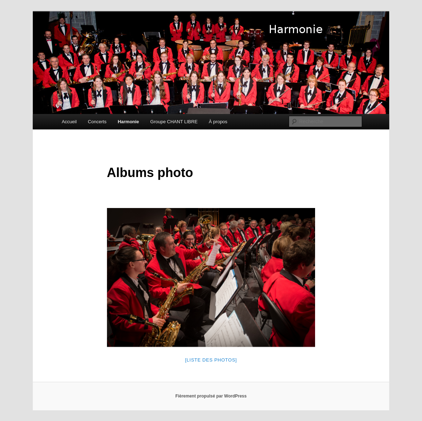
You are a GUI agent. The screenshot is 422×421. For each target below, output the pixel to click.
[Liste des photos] (211, 360)
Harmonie (128, 121)
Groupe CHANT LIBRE (174, 121)
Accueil (69, 121)
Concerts (97, 121)
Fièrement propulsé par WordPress (211, 396)
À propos (218, 121)
